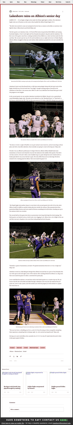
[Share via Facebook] (10, 356)
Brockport (12, 347)
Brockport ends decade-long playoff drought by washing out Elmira (12, 387)
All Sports (11, 351)
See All (69, 369)
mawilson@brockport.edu (62, 423)
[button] (49, 2)
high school (19, 347)
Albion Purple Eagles (34, 347)
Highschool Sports (18, 351)
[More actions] (63, 11)
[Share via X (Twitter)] (13, 356)
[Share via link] (21, 356)
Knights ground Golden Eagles (58, 387)
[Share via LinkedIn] (17, 356)
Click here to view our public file (12, 423)
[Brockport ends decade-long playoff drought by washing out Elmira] (12, 378)
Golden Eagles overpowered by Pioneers (36, 387)
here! (64, 420)
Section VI (43, 347)
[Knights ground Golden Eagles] (60, 378)
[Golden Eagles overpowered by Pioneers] (36, 378)
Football (25, 347)
